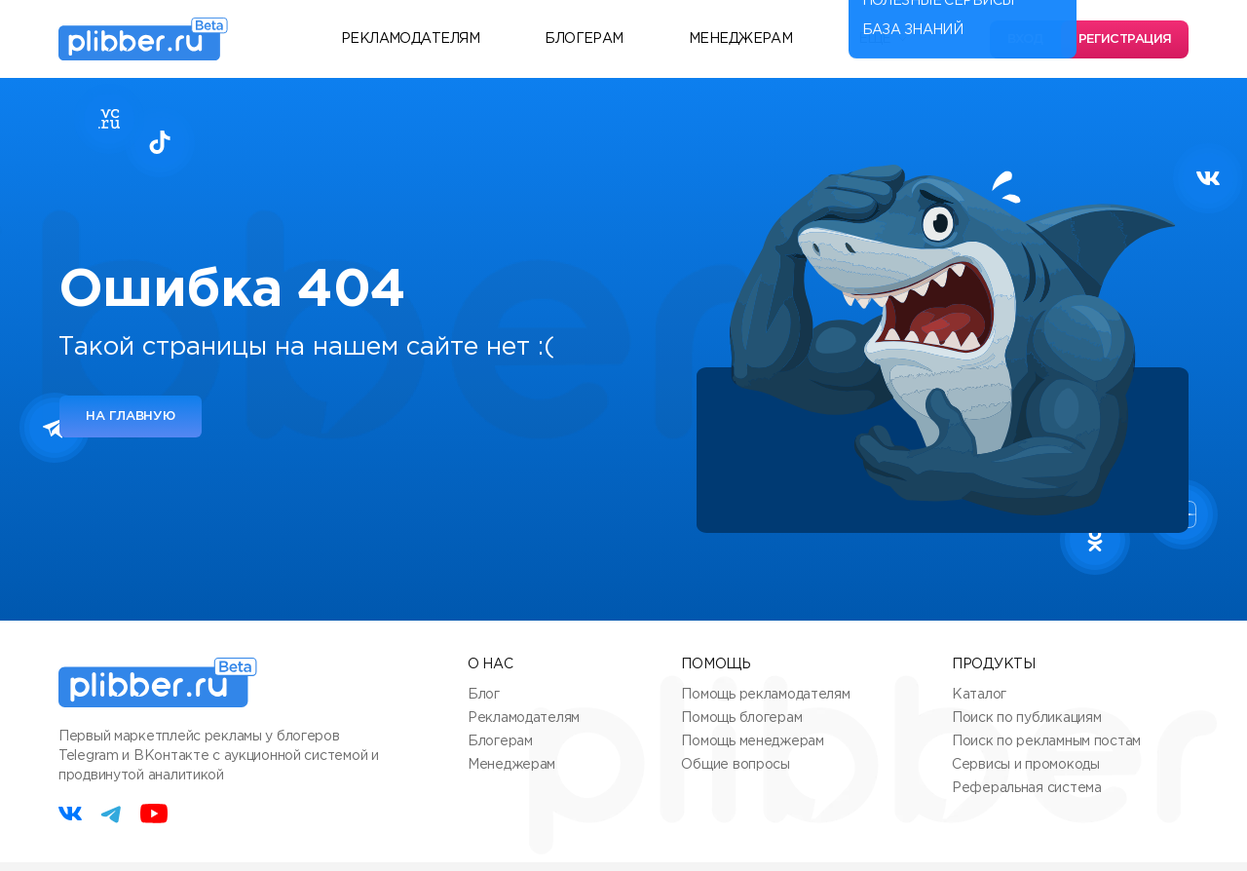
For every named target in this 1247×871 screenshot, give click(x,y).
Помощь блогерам (741, 718)
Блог (484, 695)
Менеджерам (740, 39)
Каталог (979, 695)
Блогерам (584, 39)
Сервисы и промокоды (1026, 765)
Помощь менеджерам (752, 741)
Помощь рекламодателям (765, 695)
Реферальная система (1027, 788)
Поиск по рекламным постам (1046, 741)
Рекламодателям (410, 39)
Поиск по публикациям (1026, 718)
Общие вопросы (735, 765)
